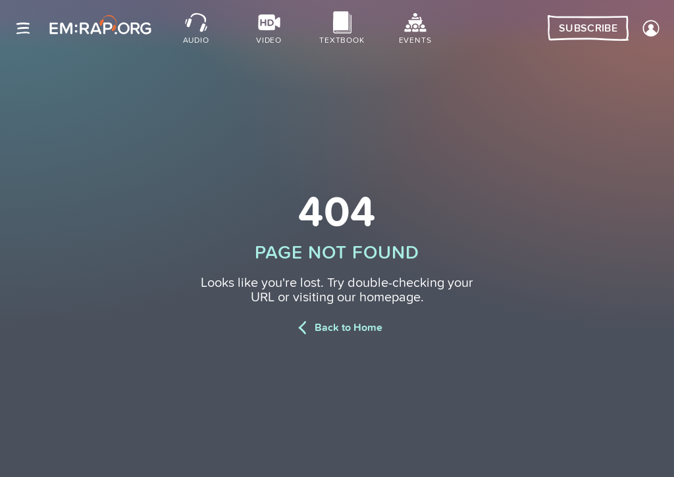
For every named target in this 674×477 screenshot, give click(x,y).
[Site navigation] (23, 28)
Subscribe (588, 28)
